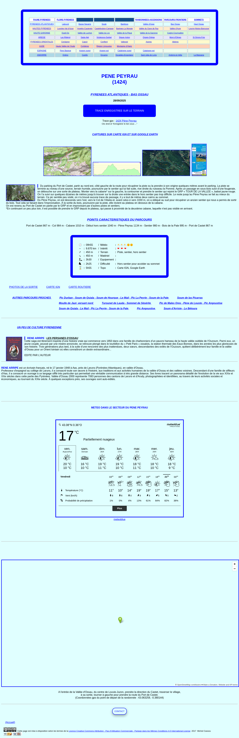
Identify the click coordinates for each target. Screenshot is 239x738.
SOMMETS (199, 20)
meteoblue (119, 519)
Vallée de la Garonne (149, 33)
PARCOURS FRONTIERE (175, 20)
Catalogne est (149, 51)
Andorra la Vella (175, 55)
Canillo (85, 55)
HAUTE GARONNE (42, 33)
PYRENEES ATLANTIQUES (42, 24)
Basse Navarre (85, 24)
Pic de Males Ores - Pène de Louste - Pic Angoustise (190, 303)
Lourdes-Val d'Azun (65, 28)
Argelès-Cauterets (85, 28)
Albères (175, 42)
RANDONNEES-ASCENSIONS (148, 20)
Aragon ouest (84, 51)
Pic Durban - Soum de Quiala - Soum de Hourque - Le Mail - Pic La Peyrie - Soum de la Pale (114, 297)
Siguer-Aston (124, 37)
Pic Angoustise (146, 308)
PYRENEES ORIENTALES (41, 42)
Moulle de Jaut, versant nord (76, 303)
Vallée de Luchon (85, 33)
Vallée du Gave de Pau (148, 28)
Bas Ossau (175, 24)
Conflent (104, 42)
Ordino (65, 55)
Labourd (65, 24)
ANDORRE (42, 55)
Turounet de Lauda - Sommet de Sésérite (126, 303)
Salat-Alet (85, 37)
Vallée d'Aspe (148, 24)
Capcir (85, 42)
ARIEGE (41, 37)
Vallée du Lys (104, 33)
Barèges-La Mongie (124, 28)
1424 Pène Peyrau (126, 120)
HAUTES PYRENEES (42, 28)
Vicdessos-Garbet (104, 37)
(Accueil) (10, 722)
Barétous (124, 24)
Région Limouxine (104, 46)
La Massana (199, 55)
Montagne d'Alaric (124, 46)
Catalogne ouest (124, 51)
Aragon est (104, 51)
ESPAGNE (41, 51)
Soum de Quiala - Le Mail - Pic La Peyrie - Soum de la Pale (93, 308)
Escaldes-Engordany (124, 55)
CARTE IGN (53, 287)
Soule (104, 24)
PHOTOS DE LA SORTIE (23, 287)
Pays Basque (65, 51)
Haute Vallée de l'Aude (65, 46)
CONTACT (119, 711)
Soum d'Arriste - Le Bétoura (180, 308)
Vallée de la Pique (124, 33)
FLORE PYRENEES (65, 20)
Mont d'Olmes (175, 37)
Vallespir (124, 42)
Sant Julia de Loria (148, 55)
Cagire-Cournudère (175, 33)
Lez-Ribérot (65, 37)
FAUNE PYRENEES (41, 20)
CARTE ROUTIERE (80, 287)
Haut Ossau (199, 24)
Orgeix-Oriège (149, 37)
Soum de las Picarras (190, 297)
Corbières (85, 46)
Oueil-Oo (65, 33)
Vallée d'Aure (175, 28)
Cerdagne (65, 42)
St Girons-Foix (199, 37)
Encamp (104, 55)
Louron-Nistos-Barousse (199, 28)
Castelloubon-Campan (104, 28)
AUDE (41, 46)
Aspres (149, 42)
